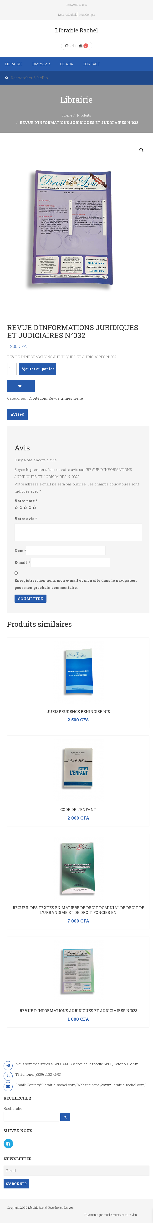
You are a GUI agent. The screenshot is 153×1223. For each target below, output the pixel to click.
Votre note (26, 500)
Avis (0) (17, 414)
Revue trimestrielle (66, 398)
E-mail (23, 562)
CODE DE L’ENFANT (78, 809)
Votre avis (26, 518)
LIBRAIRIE (14, 63)
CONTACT (91, 63)
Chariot (73, 45)
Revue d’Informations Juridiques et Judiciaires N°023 (78, 1010)
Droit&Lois (41, 63)
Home (67, 115)
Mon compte (87, 14)
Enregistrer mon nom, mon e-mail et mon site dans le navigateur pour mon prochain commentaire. (76, 584)
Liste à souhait (67, 14)
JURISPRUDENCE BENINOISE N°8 (78, 711)
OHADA (66, 63)
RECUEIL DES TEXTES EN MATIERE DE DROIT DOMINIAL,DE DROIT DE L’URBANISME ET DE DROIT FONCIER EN (78, 910)
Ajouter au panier (37, 368)
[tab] (17, 414)
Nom (20, 550)
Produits (84, 115)
